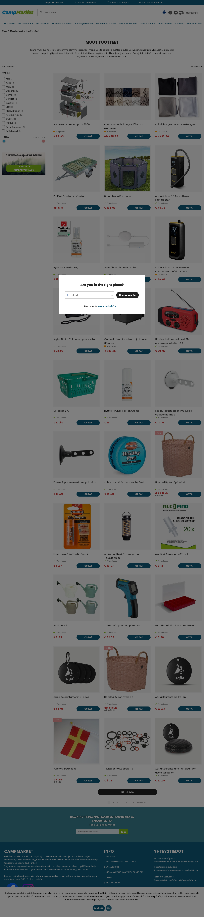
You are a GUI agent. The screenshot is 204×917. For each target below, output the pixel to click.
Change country (127, 295)
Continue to (100, 306)
